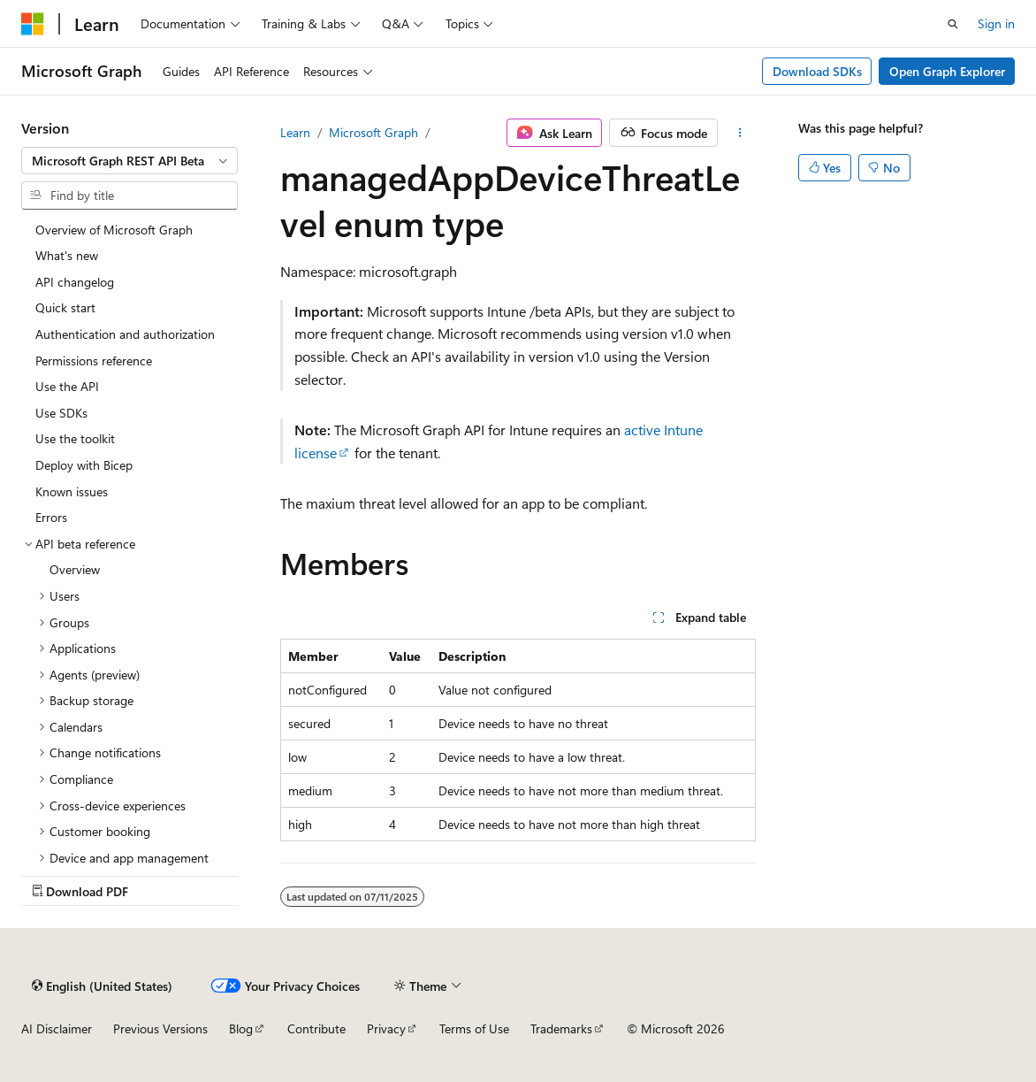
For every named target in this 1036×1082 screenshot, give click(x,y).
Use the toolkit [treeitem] (75, 438)
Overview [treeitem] (75, 569)
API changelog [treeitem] (74, 281)
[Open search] (953, 24)
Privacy (386, 1028)
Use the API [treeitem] (67, 386)
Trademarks (561, 1028)
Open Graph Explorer (947, 71)
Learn (295, 132)
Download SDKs (817, 71)
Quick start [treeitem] (65, 307)
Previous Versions (160, 1028)
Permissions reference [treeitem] (93, 360)
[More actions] (740, 133)
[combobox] (129, 161)
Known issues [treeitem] (71, 491)
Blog (241, 1028)
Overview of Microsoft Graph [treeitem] (114, 229)
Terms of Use (474, 1028)
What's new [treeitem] (66, 255)
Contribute (316, 1028)
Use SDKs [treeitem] (61, 412)
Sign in (996, 23)
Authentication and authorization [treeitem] (125, 334)
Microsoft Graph (373, 132)
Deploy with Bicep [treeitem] (84, 465)
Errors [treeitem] (51, 517)
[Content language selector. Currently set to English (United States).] (102, 985)
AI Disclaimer (56, 1028)
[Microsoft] (32, 23)
